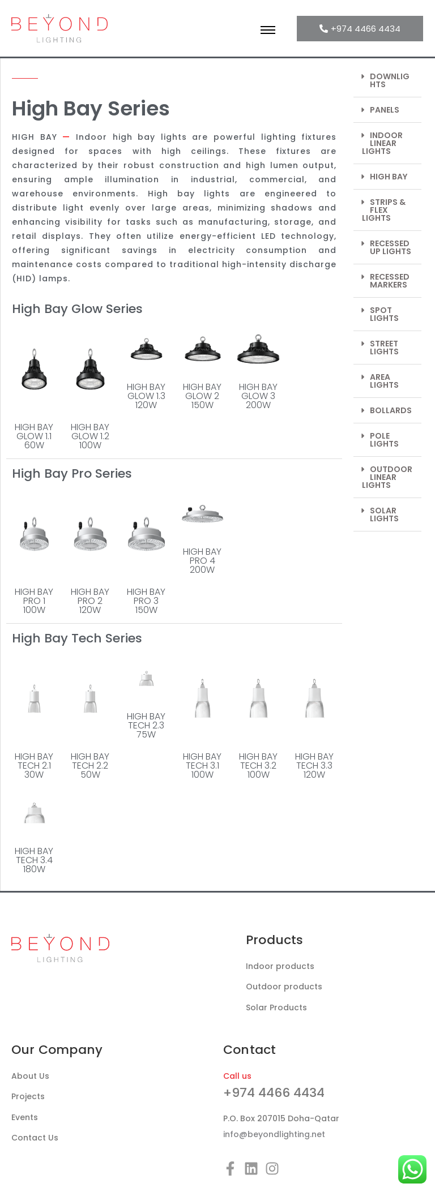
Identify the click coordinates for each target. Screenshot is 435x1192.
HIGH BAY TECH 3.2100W (258, 765)
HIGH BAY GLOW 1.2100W (90, 436)
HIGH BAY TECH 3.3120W (314, 765)
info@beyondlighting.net (274, 1134)
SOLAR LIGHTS (384, 514)
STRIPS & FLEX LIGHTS (384, 210)
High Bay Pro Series (72, 473)
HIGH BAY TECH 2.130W (34, 765)
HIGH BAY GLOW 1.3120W (146, 395)
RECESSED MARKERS (390, 280)
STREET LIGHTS (384, 347)
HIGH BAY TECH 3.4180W (34, 860)
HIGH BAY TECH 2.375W (146, 725)
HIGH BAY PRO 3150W (146, 600)
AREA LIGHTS (384, 381)
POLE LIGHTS (384, 439)
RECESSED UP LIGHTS (390, 247)
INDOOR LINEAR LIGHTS (382, 143)
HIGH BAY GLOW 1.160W (34, 436)
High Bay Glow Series (77, 309)
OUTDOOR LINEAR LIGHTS (387, 477)
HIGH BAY (388, 176)
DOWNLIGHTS (390, 80)
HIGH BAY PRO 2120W (90, 600)
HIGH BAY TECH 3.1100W (202, 765)
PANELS (384, 109)
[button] (387, 80)
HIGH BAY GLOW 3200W (258, 395)
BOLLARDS (391, 410)
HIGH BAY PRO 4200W (202, 560)
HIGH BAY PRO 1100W (34, 600)
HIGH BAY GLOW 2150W (202, 395)
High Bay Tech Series (77, 638)
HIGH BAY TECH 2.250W (90, 765)
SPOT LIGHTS (384, 314)
